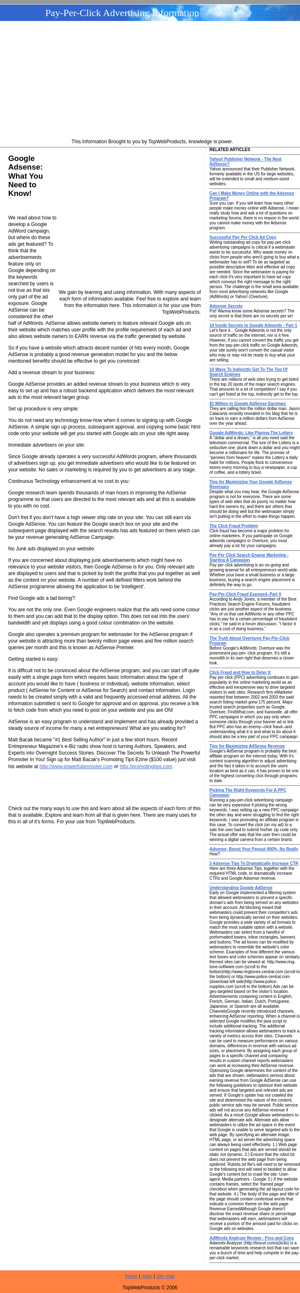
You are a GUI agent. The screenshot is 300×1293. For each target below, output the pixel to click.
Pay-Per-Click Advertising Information (122, 12)
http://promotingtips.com (146, 766)
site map (165, 1276)
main (147, 1276)
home (131, 1276)
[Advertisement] (152, 80)
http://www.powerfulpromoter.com (76, 766)
